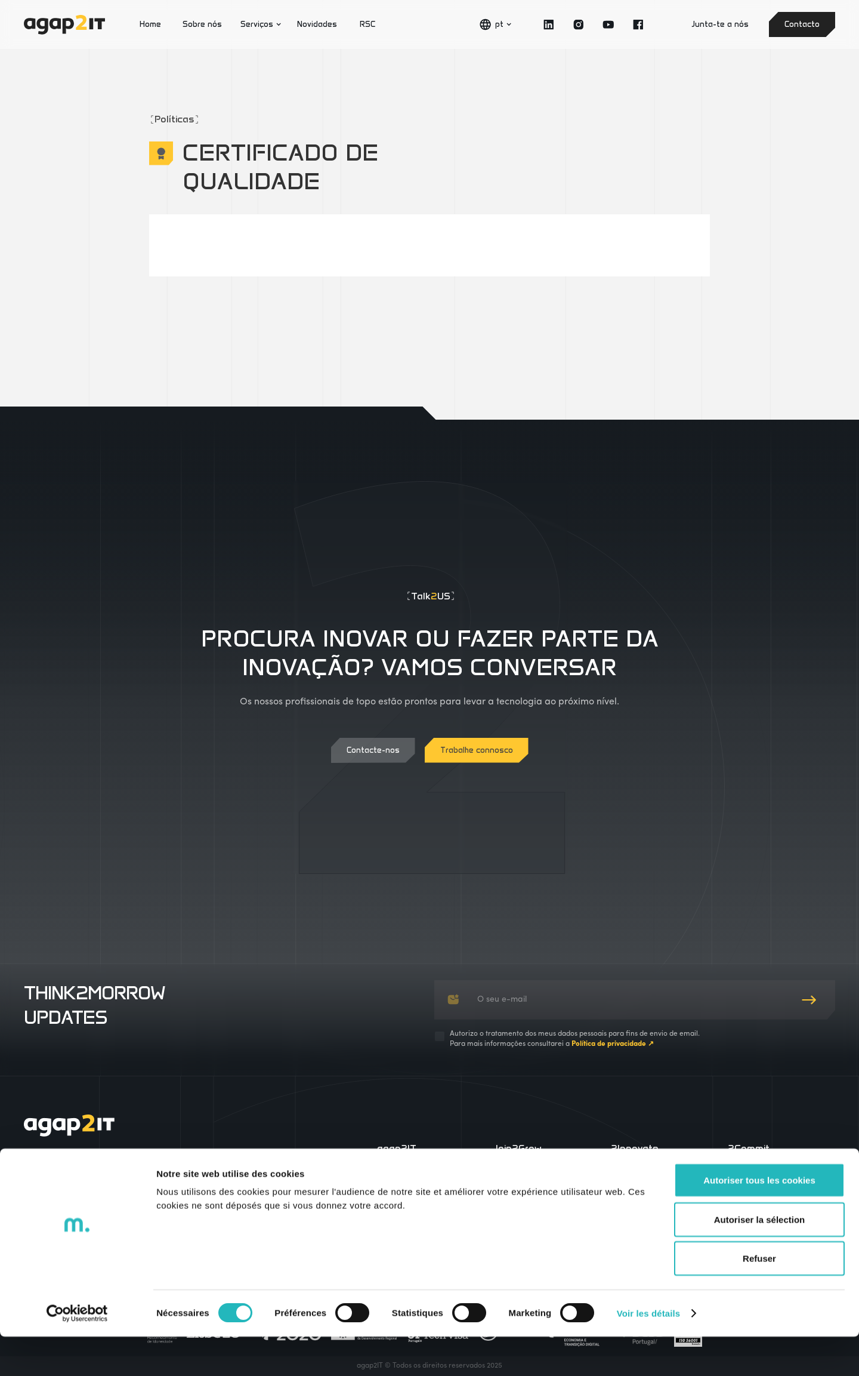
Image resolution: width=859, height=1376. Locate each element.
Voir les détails (648, 1352)
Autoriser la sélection (759, 1259)
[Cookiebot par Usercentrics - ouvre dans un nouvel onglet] (77, 1353)
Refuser (759, 1297)
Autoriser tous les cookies (759, 1219)
